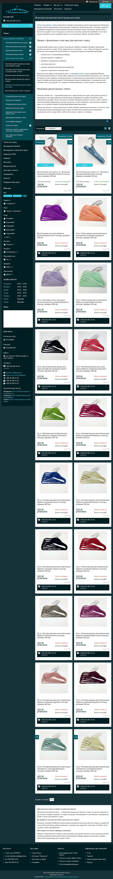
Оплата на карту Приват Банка (70, 858)
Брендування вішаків (43, 9)
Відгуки (89, 862)
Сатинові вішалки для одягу (16, 96)
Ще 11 (8, 237)
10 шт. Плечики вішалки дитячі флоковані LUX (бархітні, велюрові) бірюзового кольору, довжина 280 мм (53, 769)
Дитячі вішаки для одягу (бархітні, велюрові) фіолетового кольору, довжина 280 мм (53, 235)
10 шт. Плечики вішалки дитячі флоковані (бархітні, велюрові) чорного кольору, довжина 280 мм (53, 569)
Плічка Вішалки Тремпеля (13, 39)
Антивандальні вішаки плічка (16, 104)
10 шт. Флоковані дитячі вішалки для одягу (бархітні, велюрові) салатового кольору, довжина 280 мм (52, 435)
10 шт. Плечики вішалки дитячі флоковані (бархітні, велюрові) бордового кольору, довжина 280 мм (92, 702)
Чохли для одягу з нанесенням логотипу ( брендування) (17, 130)
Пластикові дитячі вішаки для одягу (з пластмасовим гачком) (17, 71)
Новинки (6, 158)
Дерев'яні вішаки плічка (14, 50)
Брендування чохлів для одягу (15, 150)
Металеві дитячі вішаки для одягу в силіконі (17, 80)
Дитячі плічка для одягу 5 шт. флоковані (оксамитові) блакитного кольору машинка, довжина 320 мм (92, 174)
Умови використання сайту (96, 859)
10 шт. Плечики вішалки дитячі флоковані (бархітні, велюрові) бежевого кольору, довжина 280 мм (92, 502)
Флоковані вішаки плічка (15, 54)
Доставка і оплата (10, 170)
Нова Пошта (36, 853)
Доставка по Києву (39, 859)
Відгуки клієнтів (9, 166)
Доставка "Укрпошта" (40, 856)
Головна (37, 5)
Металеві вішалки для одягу (16, 47)
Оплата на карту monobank (69, 861)
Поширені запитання (11, 182)
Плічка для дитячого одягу (47, 25)
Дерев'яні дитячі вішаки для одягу (17, 75)
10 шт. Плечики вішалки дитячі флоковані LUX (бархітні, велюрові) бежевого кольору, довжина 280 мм (92, 769)
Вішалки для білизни (13, 100)
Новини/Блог (8, 174)
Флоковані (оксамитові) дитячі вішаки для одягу (18, 86)
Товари (46, 5)
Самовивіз (35, 862)
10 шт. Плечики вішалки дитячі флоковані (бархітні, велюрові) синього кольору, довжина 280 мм (53, 502)
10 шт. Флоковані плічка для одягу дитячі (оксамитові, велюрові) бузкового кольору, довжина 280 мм (53, 302)
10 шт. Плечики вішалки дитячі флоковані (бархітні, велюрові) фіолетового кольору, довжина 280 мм (92, 635)
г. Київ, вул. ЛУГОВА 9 (13, 853)
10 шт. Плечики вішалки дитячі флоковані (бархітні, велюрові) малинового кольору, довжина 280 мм (92, 435)
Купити (45, 165)
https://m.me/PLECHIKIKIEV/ (16, 375)
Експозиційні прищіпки (14, 121)
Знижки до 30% (9, 154)
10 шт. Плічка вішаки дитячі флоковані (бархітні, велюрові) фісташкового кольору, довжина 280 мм (91, 302)
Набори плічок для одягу (15, 108)
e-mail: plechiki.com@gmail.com (15, 856)
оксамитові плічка (77, 74)
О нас (89, 853)
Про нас (57, 5)
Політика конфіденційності (70, 877)
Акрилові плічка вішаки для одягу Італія (16, 113)
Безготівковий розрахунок (69, 864)
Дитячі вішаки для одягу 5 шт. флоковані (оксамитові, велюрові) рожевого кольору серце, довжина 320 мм (53, 174)
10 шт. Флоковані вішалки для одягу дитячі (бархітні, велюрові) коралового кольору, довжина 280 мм (91, 369)
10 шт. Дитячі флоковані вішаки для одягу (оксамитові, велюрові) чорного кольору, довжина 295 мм (52, 369)
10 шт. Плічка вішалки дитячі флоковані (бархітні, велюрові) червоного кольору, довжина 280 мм (92, 569)
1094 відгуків (93, 1)
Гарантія (67, 9)
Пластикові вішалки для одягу (17, 43)
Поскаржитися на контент (52, 877)
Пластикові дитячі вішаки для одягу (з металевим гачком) (17, 65)
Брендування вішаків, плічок (16, 118)
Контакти (58, 9)
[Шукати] (31, 26)
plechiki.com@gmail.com (14, 373)
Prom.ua (67, 872)
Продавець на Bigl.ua (56, 875)
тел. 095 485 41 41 (11, 859)
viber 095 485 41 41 (12, 862)
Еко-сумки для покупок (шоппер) (14, 135)
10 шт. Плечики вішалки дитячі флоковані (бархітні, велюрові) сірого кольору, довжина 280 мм (53, 635)
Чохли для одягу (72, 5)
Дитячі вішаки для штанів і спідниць (17, 91)
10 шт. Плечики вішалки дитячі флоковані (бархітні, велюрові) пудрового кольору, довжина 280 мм (53, 702)
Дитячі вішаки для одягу (15, 58)
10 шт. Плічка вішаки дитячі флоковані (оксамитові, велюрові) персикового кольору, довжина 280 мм (91, 235)
